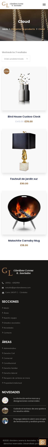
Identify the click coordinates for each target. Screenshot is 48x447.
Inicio (5, 29)
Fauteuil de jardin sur (24, 179)
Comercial (8, 358)
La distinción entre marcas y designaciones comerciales (26, 399)
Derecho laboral (10, 373)
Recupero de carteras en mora (17, 378)
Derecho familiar (11, 368)
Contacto (8, 333)
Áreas (6, 313)
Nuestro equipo (10, 318)
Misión (6, 308)
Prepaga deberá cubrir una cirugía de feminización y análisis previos (29, 420)
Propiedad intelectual (13, 383)
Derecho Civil (9, 353)
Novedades (8, 328)
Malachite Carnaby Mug (24, 240)
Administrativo (10, 348)
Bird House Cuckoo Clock (24, 116)
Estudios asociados (12, 323)
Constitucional (10, 363)
